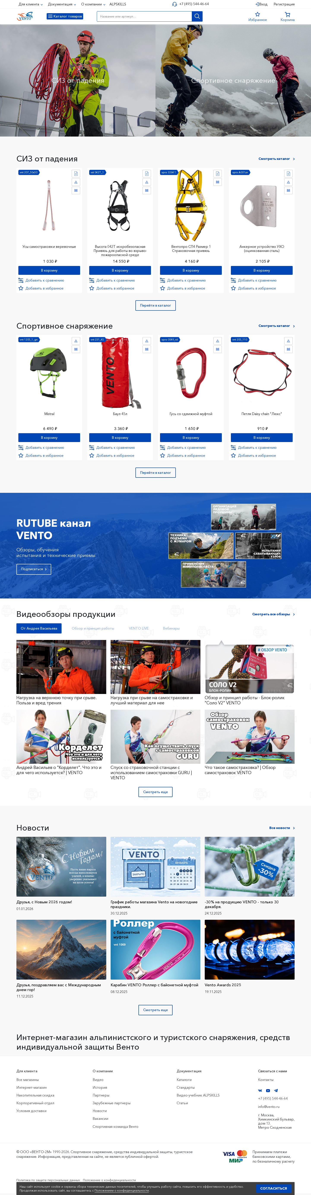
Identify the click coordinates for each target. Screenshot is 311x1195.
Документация (60, 4)
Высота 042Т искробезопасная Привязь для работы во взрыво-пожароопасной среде (120, 248)
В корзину (49, 269)
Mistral (49, 413)
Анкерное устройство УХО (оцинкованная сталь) (262, 246)
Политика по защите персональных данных (52, 1182)
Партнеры (101, 1097)
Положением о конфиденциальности (122, 1190)
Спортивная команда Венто (115, 1128)
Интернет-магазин (31, 1089)
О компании (92, 4)
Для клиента (29, 4)
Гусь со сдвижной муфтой (191, 413)
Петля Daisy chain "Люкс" (261, 413)
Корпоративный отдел (35, 1105)
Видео (98, 1081)
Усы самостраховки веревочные (49, 244)
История (100, 1089)
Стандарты (186, 1089)
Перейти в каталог (155, 306)
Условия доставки (31, 1113)
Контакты (265, 1081)
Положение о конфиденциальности (120, 1182)
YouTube (268, 1092)
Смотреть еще (155, 794)
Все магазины (27, 1081)
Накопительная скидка (35, 1097)
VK (260, 1092)
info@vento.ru (268, 1108)
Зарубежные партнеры (111, 1105)
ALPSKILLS (117, 4)
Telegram (276, 1092)
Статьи (182, 1105)
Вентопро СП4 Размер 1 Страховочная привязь (191, 246)
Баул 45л (120, 413)
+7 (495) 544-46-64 (192, 4)
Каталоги (184, 1081)
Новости (100, 1113)
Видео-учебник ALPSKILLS (198, 1097)
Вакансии (100, 1120)
